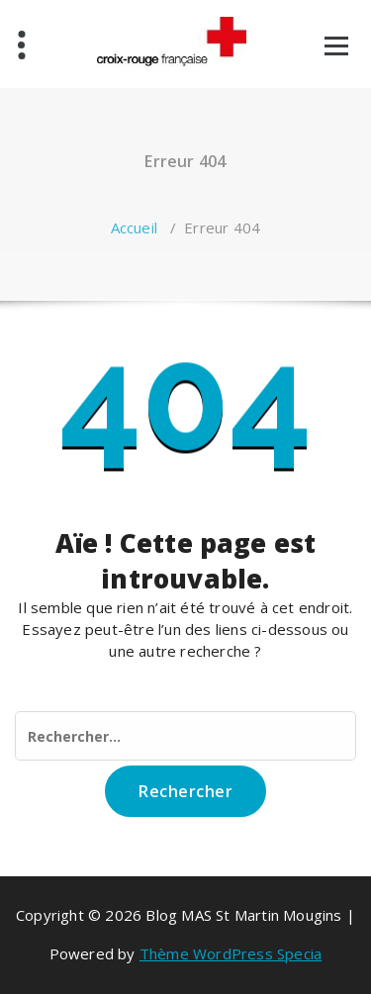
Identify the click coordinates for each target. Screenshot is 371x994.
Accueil (134, 227)
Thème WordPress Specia (230, 953)
